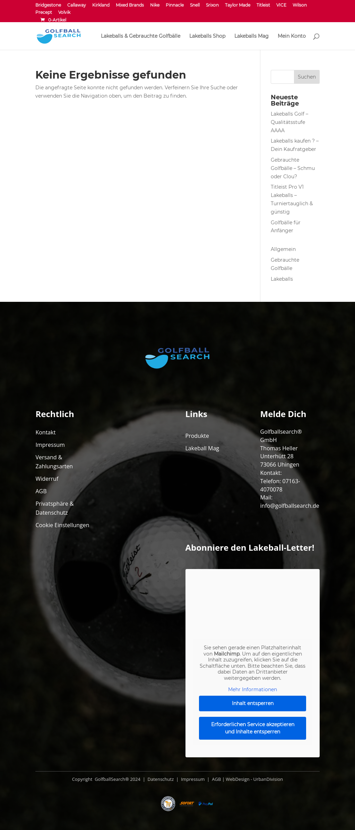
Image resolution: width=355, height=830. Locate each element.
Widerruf (46, 478)
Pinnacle (175, 5)
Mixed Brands (130, 5)
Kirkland (101, 5)
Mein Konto (292, 36)
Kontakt (45, 432)
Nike (154, 5)
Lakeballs (282, 279)
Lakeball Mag (202, 448)
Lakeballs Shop (207, 36)
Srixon (212, 5)
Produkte (197, 436)
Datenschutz (160, 779)
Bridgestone (48, 5)
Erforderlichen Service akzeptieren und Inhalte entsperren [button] (252, 728)
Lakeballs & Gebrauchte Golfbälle (140, 36)
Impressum (49, 445)
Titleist (263, 5)
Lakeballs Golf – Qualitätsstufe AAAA (289, 122)
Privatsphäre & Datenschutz (54, 508)
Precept (43, 12)
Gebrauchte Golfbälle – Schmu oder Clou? (293, 168)
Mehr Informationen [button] (252, 690)
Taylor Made (237, 5)
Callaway (76, 5)
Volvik (64, 12)
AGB (40, 491)
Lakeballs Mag (251, 36)
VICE (281, 5)
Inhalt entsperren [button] (252, 703)
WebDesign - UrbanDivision (254, 779)
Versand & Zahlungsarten (54, 461)
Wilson (300, 5)
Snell (195, 5)
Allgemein (283, 249)
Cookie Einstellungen (62, 525)
